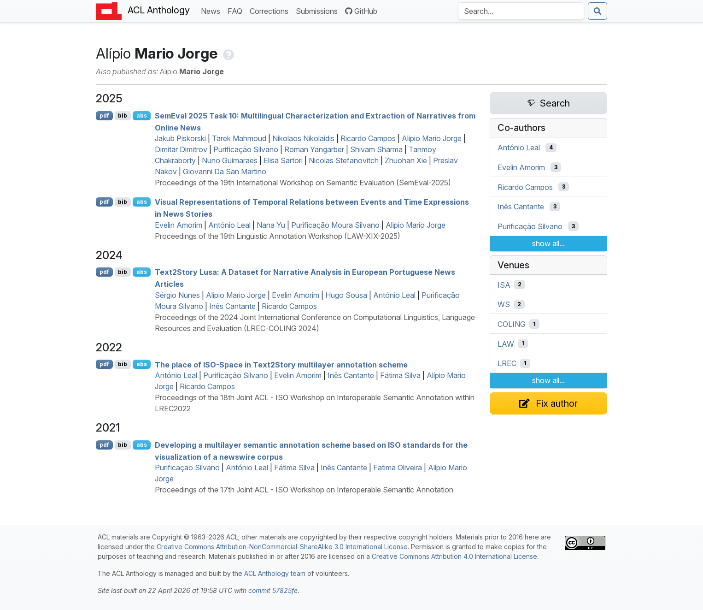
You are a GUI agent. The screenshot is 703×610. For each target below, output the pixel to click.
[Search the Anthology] (521, 11)
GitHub (361, 11)
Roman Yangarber (314, 149)
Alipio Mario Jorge (432, 138)
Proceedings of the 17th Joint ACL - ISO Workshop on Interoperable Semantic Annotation (304, 489)
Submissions (318, 10)
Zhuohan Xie (406, 160)
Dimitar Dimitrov (181, 149)
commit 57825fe (273, 590)
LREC (507, 363)
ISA (504, 284)
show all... (548, 243)
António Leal (229, 225)
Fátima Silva (400, 375)
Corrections (271, 10)
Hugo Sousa (346, 295)
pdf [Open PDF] (104, 115)
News (212, 10)
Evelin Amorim (178, 225)
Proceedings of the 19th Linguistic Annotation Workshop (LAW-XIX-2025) (277, 236)
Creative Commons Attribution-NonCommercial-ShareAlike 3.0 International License (282, 547)
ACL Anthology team (274, 573)
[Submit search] (597, 11)
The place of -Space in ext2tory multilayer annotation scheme (281, 364)
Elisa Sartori (283, 160)
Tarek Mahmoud (239, 138)
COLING (512, 324)
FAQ (237, 10)
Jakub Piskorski (180, 138)
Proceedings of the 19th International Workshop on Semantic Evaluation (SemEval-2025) (303, 182)
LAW (506, 343)
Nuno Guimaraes (230, 160)
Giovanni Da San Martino (224, 171)
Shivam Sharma (376, 149)
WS (504, 304)
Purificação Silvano (245, 149)
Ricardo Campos (368, 138)
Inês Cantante (232, 306)
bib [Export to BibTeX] (122, 115)
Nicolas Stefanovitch (344, 160)
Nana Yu (271, 225)
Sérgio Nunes (177, 295)
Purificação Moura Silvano (335, 225)
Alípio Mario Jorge (236, 295)
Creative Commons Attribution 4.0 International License (454, 556)
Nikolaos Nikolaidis (303, 138)
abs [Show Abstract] (141, 115)
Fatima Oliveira (397, 467)
